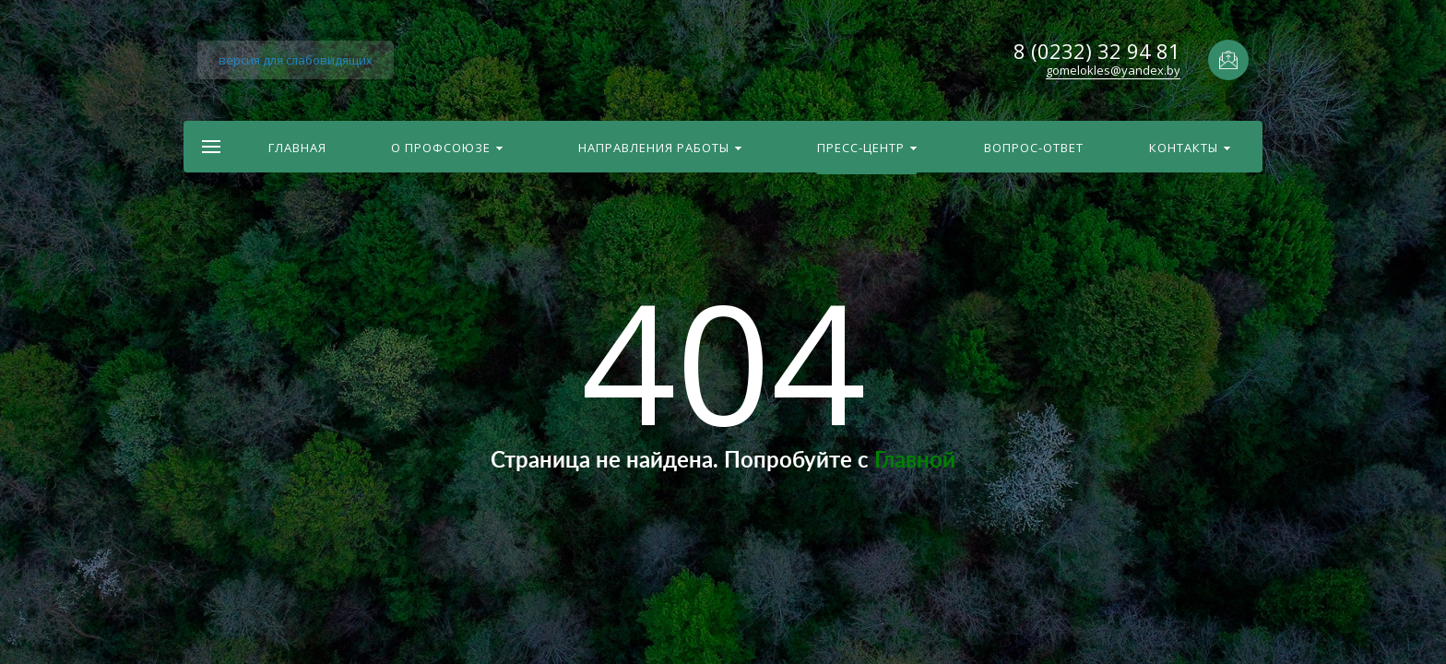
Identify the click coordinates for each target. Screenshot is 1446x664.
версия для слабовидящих (296, 60)
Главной (914, 461)
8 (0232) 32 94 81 (1096, 51)
